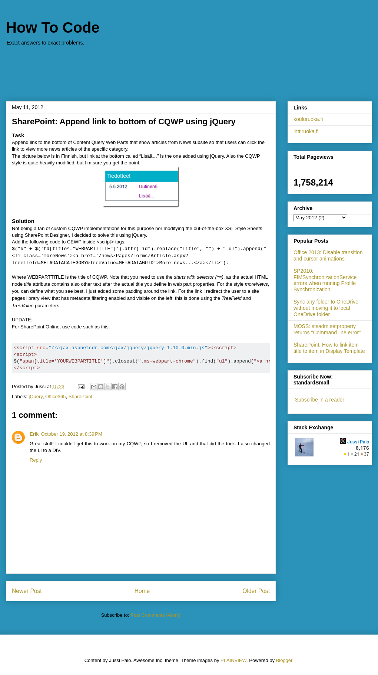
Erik (34, 434)
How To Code (53, 27)
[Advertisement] (189, 69)
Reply (36, 460)
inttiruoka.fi (306, 131)
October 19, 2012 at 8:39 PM (71, 434)
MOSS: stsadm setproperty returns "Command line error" (327, 329)
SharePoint (80, 396)
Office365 (55, 396)
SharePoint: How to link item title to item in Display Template (329, 348)
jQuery (36, 396)
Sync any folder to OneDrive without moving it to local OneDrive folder (326, 308)
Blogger (284, 660)
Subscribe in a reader (319, 400)
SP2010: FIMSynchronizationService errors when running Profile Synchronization (325, 280)
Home (142, 591)
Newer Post (27, 591)
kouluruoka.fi (308, 119)
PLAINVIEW (233, 660)
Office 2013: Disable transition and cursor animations (328, 255)
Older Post (256, 591)
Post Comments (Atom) (155, 615)
